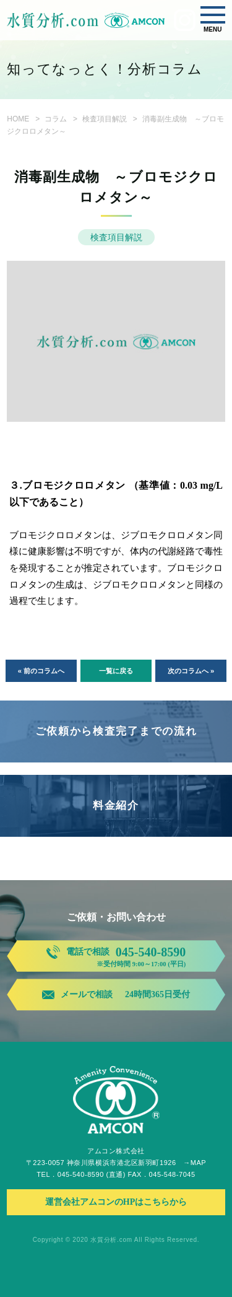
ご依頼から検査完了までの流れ (116, 731)
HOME (18, 119)
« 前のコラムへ (41, 671)
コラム (56, 119)
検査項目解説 (104, 119)
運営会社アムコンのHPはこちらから (116, 1202)
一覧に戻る (116, 671)
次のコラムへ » (191, 671)
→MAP (194, 1162)
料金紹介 (116, 805)
